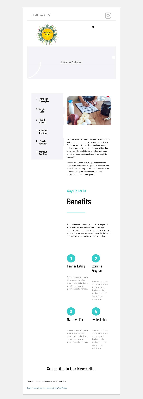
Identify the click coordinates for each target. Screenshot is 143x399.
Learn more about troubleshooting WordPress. (47, 388)
